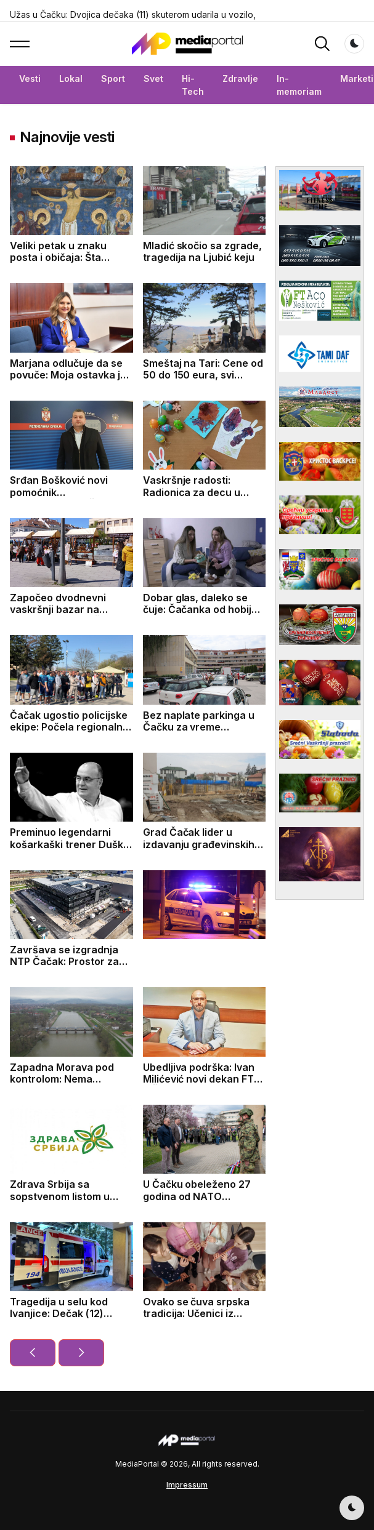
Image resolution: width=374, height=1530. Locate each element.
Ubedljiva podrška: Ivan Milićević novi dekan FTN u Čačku (202, 1079)
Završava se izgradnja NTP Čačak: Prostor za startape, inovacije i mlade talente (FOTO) (64, 967)
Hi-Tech (193, 85)
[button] (20, 43)
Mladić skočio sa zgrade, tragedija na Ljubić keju (202, 251)
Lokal (71, 78)
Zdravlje (240, 78)
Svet (153, 78)
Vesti (30, 78)
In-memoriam (299, 85)
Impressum (187, 1484)
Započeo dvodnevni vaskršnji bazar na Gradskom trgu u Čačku (67, 609)
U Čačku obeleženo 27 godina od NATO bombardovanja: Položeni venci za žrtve (204, 1202)
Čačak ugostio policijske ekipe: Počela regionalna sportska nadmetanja (69, 727)
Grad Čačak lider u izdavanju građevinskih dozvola (199, 844)
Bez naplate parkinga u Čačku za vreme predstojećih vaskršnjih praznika (199, 733)
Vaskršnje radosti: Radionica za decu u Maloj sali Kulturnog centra (192, 498)
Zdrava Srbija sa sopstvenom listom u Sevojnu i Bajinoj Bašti (63, 1196)
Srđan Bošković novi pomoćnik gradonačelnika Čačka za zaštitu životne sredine (71, 498)
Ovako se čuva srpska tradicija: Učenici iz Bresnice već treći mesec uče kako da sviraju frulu (204, 1320)
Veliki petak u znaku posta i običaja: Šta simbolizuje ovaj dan (59, 257)
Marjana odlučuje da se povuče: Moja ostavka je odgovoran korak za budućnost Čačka (68, 381)
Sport (113, 78)
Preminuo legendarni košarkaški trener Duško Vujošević (69, 844)
